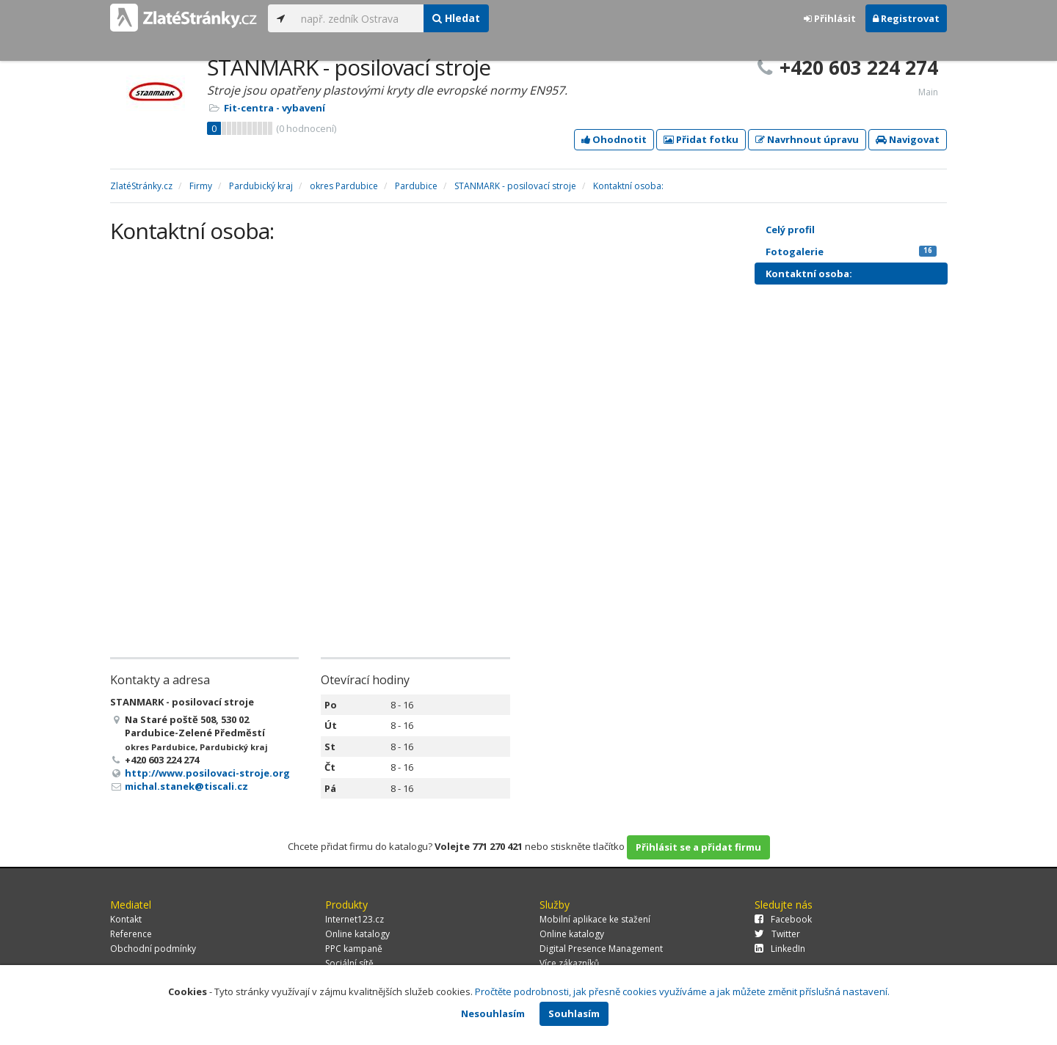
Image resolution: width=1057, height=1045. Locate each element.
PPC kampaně (353, 948)
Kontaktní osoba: (809, 273)
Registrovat (906, 18)
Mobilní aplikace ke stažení (595, 919)
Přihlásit (830, 18)
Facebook (783, 919)
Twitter (777, 934)
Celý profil (790, 229)
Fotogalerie (851, 251)
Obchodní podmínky (153, 948)
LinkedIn (780, 948)
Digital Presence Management (601, 948)
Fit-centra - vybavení (274, 107)
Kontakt (126, 919)
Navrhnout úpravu (807, 139)
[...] (358, 18)
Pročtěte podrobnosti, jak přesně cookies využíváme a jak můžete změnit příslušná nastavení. (682, 991)
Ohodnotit (614, 139)
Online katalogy (357, 934)
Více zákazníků (569, 963)
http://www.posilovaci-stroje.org (207, 773)
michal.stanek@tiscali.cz (186, 786)
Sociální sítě (349, 963)
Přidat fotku (701, 139)
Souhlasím (574, 1013)
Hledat (456, 18)
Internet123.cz (354, 919)
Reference (131, 934)
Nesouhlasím (493, 1013)
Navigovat (908, 139)
